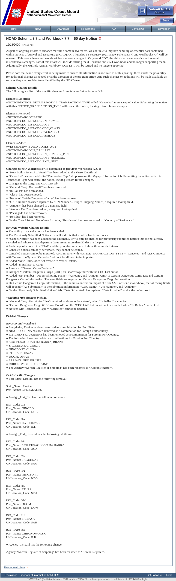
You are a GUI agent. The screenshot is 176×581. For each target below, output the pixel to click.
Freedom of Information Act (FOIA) (39, 575)
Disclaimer (11, 575)
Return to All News (14, 567)
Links (169, 575)
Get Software (154, 575)
